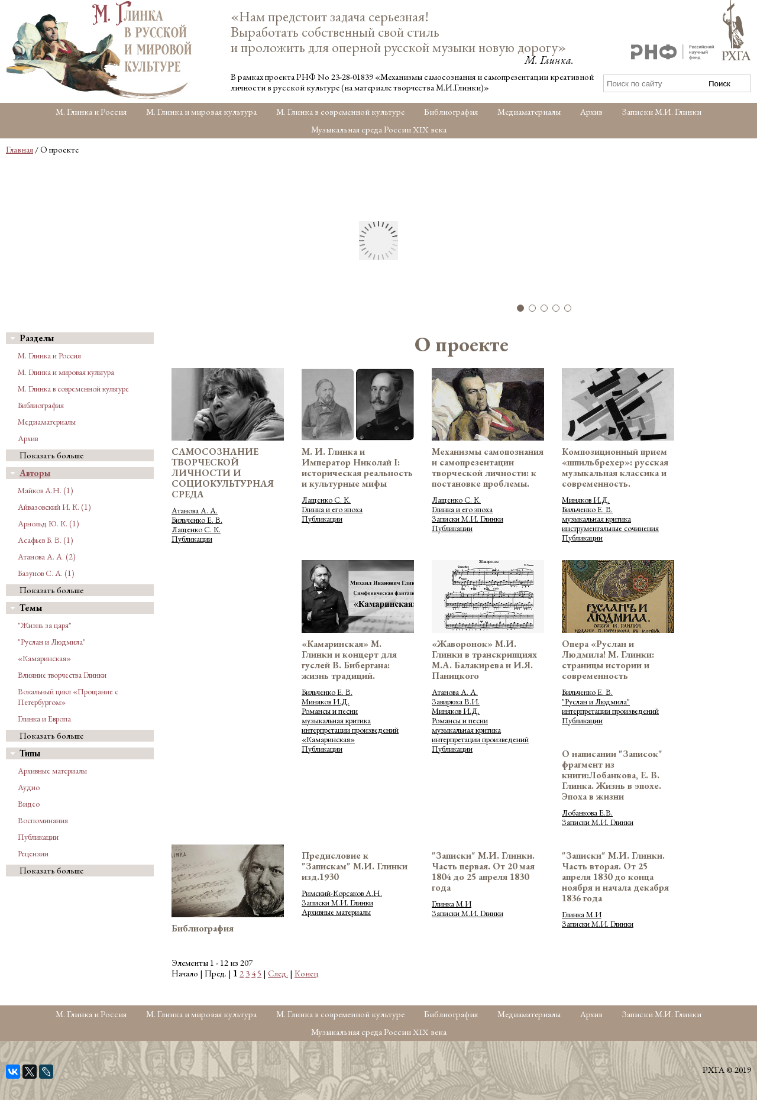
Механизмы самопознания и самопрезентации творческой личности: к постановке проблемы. (488, 467)
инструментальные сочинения (610, 528)
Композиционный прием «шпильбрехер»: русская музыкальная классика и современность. (615, 467)
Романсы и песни (330, 711)
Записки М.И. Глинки (661, 111)
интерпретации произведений (350, 730)
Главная (19, 149)
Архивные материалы (52, 770)
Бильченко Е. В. (197, 520)
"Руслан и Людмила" (52, 641)
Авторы (35, 472)
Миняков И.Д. (586, 499)
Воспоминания (43, 820)
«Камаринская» (44, 658)
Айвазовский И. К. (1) (54, 507)
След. (278, 973)
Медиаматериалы (529, 111)
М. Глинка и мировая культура (201, 111)
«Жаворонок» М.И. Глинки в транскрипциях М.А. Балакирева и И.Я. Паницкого (484, 660)
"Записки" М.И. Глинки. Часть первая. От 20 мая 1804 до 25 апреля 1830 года (483, 871)
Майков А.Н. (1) (45, 490)
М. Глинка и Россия (91, 111)
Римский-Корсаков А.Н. (342, 893)
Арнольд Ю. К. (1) (48, 523)
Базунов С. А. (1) (46, 573)
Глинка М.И (451, 903)
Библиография (451, 111)
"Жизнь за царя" (45, 625)
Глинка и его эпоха (332, 509)
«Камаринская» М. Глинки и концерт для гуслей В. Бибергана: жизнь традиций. (349, 660)
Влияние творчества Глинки (62, 674)
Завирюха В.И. (456, 701)
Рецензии (33, 853)
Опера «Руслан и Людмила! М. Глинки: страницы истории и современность (608, 660)
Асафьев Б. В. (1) (45, 540)
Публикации (38, 837)
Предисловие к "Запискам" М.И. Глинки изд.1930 (354, 866)
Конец (307, 973)
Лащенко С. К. (196, 529)
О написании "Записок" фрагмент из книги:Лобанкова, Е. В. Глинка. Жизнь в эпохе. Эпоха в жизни (612, 775)
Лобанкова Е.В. (587, 812)
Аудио (29, 787)
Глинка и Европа (44, 718)
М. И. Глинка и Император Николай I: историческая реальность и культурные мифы (357, 467)
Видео (29, 803)
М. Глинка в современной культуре (340, 111)
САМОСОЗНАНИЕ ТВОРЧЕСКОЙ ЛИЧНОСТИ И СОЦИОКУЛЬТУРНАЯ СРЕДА (223, 472)
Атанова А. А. (195, 510)
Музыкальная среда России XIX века (379, 129)
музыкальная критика (596, 518)
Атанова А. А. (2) (47, 556)
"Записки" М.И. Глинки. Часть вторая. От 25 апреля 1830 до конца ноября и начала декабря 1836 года (615, 876)
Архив (591, 111)
